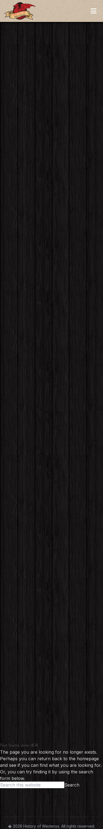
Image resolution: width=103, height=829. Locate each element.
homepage (88, 758)
